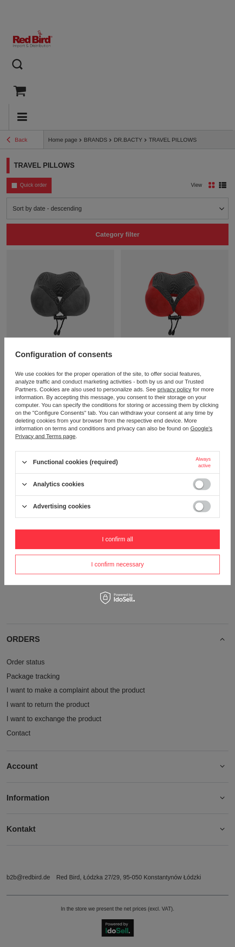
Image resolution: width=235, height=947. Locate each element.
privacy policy (174, 389)
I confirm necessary (117, 564)
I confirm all (117, 539)
